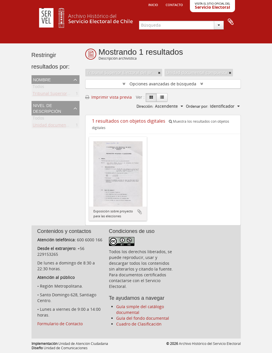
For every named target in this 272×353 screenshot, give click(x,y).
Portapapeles (230, 22)
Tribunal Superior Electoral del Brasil (68, 94)
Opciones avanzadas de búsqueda (162, 84)
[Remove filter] (159, 73)
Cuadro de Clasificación (139, 324)
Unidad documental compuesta (63, 126)
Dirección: (144, 106)
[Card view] (151, 97)
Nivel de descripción (47, 108)
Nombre (42, 79)
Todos (38, 87)
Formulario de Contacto (60, 323)
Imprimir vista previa (108, 97)
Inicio (153, 4)
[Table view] (162, 97)
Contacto (174, 4)
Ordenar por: (197, 106)
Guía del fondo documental (142, 318)
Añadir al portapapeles (140, 212)
